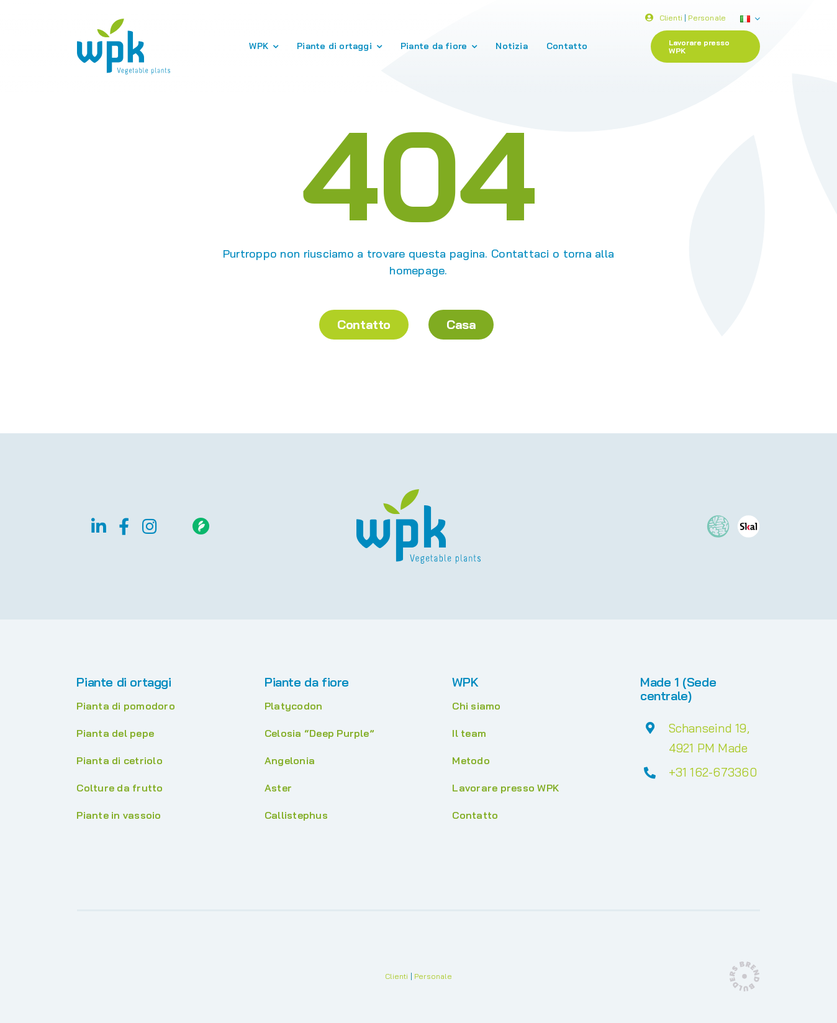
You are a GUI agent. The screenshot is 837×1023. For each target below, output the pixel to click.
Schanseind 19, (709, 728)
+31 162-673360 (713, 772)
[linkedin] (98, 526)
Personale (707, 19)
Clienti (670, 19)
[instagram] (149, 526)
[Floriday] (200, 522)
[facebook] (124, 526)
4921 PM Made (708, 748)
